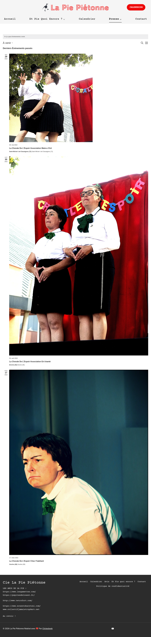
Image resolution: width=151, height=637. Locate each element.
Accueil (10, 19)
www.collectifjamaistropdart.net (21, 609)
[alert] (75, 36)
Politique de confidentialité (112, 586)
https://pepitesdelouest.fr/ (19, 595)
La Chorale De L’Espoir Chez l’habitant (26, 561)
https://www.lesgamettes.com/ (19, 592)
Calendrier (136, 7)
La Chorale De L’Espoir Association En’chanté (30, 362)
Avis (107, 582)
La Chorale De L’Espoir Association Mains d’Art (30, 148)
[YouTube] (113, 628)
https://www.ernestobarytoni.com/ (22, 606)
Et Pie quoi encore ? (123, 582)
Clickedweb (47, 628)
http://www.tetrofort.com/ (17, 601)
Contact (141, 19)
